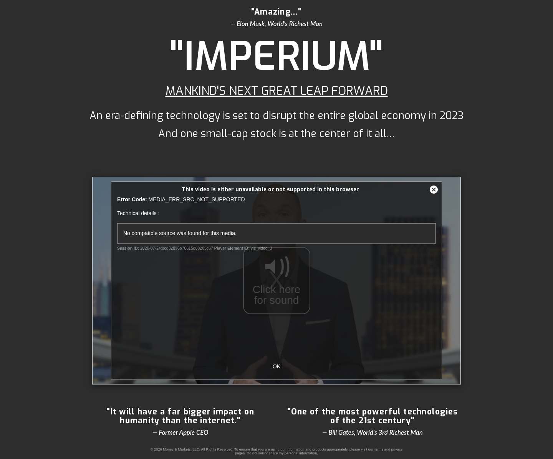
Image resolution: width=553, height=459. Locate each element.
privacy (397, 449)
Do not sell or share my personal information (282, 453)
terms (378, 449)
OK (276, 366)
